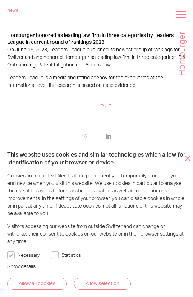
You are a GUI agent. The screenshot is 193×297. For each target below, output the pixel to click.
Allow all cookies (37, 283)
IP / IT (105, 106)
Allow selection (102, 283)
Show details (21, 266)
